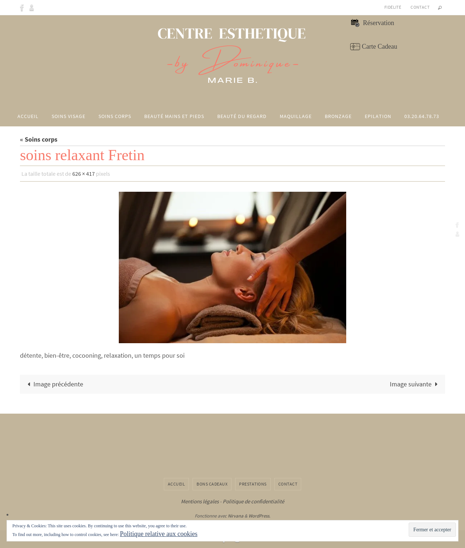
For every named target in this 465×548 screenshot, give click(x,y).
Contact (420, 7)
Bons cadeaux (212, 484)
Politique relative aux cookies (158, 533)
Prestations (253, 484)
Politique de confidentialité (253, 501)
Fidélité (392, 7)
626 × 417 (83, 173)
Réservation (377, 23)
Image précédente (53, 384)
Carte (369, 46)
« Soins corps (38, 139)
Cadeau (386, 46)
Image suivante (415, 384)
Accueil (176, 484)
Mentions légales (200, 501)
